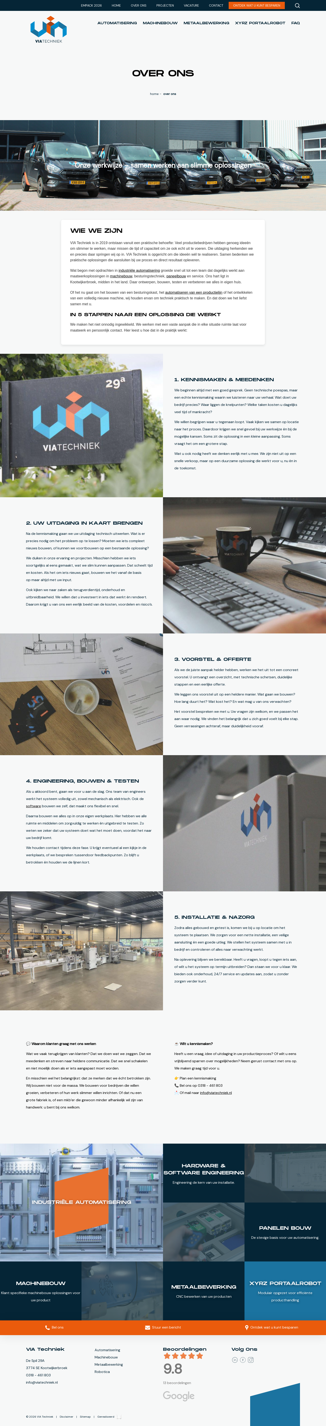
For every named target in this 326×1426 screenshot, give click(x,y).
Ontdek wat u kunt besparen (256, 5)
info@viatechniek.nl (216, 1092)
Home (116, 5)
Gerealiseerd (109, 1406)
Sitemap (85, 1406)
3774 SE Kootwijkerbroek (46, 1367)
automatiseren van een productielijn (194, 292)
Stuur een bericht (163, 1327)
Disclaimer (67, 1406)
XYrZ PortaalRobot (285, 1283)
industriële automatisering (139, 270)
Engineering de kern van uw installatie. (204, 1182)
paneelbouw (176, 276)
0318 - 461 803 (38, 1375)
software (33, 806)
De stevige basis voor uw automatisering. (285, 1237)
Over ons (138, 5)
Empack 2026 (91, 5)
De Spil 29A (35, 1360)
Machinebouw (160, 23)
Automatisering (117, 23)
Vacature (191, 5)
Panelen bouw (285, 1228)
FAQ (295, 23)
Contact (216, 5)
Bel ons (54, 1327)
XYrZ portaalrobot (260, 23)
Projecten (165, 5)
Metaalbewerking (206, 23)
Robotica (102, 1371)
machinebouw (121, 276)
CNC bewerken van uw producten (204, 1296)
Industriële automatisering (81, 1202)
